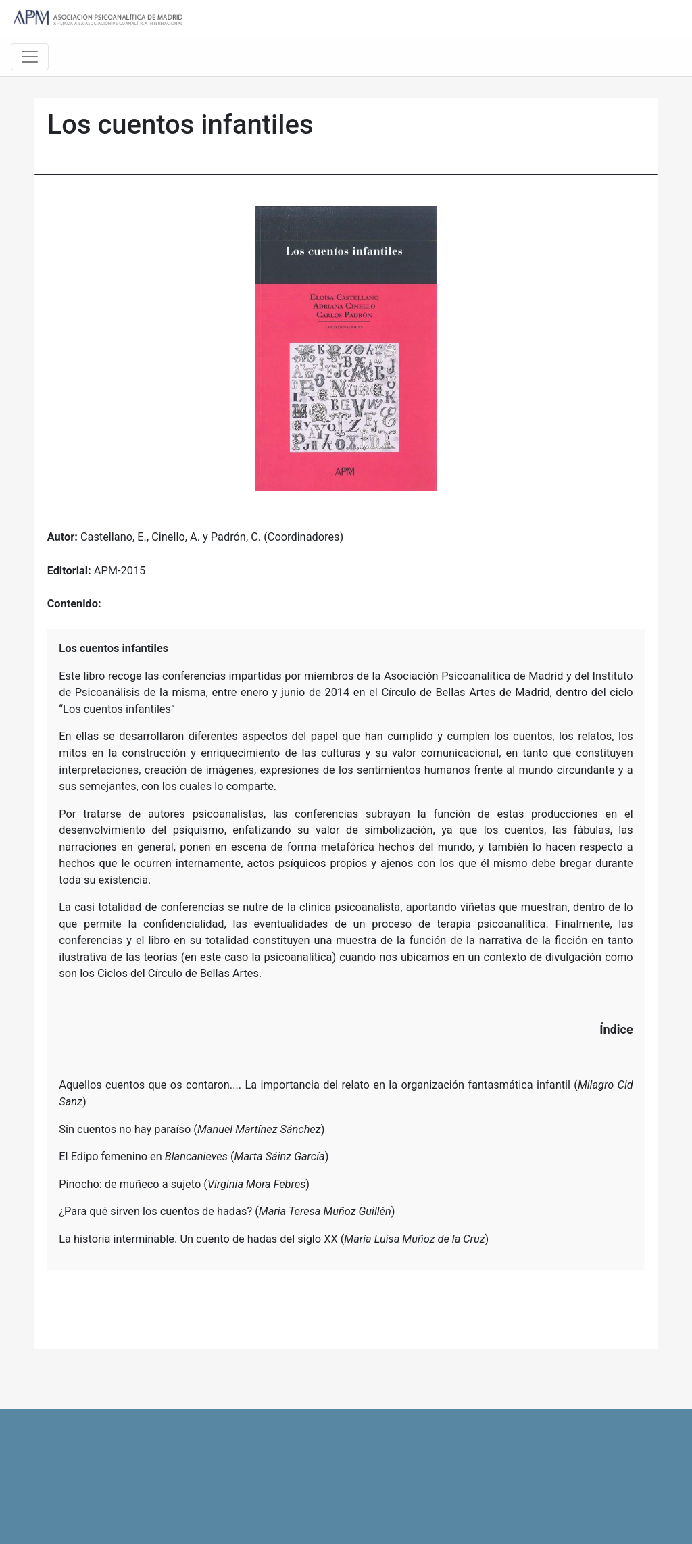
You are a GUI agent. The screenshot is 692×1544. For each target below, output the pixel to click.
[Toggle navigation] (30, 56)
